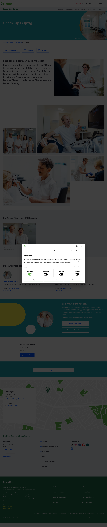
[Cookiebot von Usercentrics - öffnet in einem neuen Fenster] (77, 246)
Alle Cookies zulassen (73, 280)
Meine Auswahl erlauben (53, 280)
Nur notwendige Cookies (33, 280)
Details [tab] (53, 251)
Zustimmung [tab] (32, 251)
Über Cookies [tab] (74, 251)
